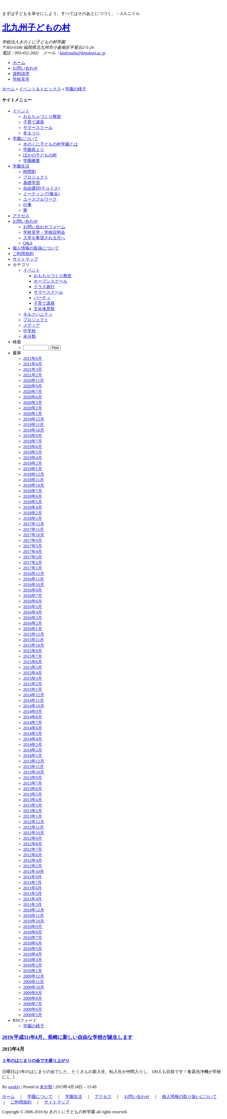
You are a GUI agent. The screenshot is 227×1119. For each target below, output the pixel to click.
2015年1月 (32, 689)
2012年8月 (32, 844)
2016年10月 (33, 584)
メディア (31, 325)
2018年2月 (32, 513)
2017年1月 (32, 568)
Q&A (28, 243)
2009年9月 (32, 993)
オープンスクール (50, 281)
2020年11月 (33, 380)
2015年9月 (32, 651)
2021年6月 (32, 358)
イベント (31, 270)
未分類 (29, 336)
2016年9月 (32, 590)
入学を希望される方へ (44, 238)
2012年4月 (32, 860)
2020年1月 (32, 413)
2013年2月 (32, 811)
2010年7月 (32, 937)
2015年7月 (32, 656)
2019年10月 (33, 430)
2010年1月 (32, 970)
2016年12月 (33, 573)
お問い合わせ (25, 68)
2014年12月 (33, 695)
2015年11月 (33, 640)
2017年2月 (32, 562)
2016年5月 (32, 606)
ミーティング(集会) (41, 193)
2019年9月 (32, 435)
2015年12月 (33, 634)
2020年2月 (32, 408)
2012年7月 (32, 849)
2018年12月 (33, 474)
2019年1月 (32, 469)
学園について (40, 1096)
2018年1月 (32, 518)
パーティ (42, 298)
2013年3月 (32, 805)
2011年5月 (32, 893)
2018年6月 (32, 496)
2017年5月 (32, 546)
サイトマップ (56, 1102)
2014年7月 (32, 722)
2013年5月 (32, 794)
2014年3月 (32, 744)
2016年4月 (32, 612)
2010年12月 (33, 910)
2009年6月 (32, 1009)
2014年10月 (33, 706)
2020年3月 (32, 402)
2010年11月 (33, 915)
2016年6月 (32, 601)
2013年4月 (32, 799)
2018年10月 (33, 485)
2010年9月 (32, 926)
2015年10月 (33, 645)
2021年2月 (32, 375)
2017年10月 (33, 535)
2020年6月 (32, 397)
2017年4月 (32, 551)
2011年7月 (32, 882)
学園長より (33, 149)
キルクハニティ (38, 314)
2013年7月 (32, 783)
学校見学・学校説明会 (44, 232)
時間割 (29, 171)
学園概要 (31, 160)
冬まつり (31, 133)
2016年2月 (32, 623)
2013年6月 (32, 788)
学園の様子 (75, 89)
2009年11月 (33, 982)
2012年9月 (32, 838)
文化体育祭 (44, 309)
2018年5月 (32, 502)
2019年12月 (33, 419)
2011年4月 (32, 899)
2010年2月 (32, 965)
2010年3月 (32, 959)
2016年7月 (32, 595)
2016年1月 (32, 628)
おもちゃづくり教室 (42, 116)
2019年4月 (32, 457)
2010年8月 (32, 932)
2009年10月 (33, 987)
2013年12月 (33, 761)
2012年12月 (33, 822)
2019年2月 (32, 463)
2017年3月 (32, 557)
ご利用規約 (21, 1102)
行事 (27, 205)
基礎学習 (31, 182)
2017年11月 (33, 529)
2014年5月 (32, 733)
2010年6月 (32, 943)
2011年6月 (32, 888)
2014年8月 (32, 717)
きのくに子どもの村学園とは (50, 144)
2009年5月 (32, 1015)
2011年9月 (32, 877)
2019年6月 (32, 446)
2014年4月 (32, 739)
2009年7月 (32, 1004)
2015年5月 (32, 667)
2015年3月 (32, 678)
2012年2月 (32, 866)
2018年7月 (32, 491)
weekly (14, 1087)
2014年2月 (32, 750)
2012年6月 (32, 855)
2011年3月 (32, 904)
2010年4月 (32, 954)
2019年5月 (32, 452)
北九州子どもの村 (36, 27)
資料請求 (21, 73)
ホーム (19, 62)
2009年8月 (32, 998)
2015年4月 (32, 673)
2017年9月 (32, 540)
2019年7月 (32, 441)
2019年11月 (33, 424)
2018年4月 (32, 507)
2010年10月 (33, 921)
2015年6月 (32, 662)
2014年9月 (32, 711)
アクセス (103, 1096)
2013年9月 (32, 777)
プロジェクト (35, 177)
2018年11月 (33, 480)
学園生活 (73, 1096)
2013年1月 (32, 816)
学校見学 (21, 79)
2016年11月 (33, 579)
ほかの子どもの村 (40, 155)
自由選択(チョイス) (41, 188)
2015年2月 (32, 684)
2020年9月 (32, 386)
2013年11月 (33, 766)
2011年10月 (33, 871)
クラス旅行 (44, 286)
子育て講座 (33, 122)
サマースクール (38, 127)
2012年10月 (33, 833)
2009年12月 (33, 976)
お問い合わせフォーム (44, 227)
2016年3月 (32, 617)
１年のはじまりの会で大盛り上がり (35, 1060)
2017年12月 (33, 524)
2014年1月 (32, 755)
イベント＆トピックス (40, 89)
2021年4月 (32, 364)
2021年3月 (32, 369)
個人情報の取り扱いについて (189, 1096)
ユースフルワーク (40, 199)
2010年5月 (32, 948)
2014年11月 (33, 700)
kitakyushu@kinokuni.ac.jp (82, 53)
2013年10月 (33, 772)
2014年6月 (32, 728)
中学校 (29, 331)
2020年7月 (32, 391)
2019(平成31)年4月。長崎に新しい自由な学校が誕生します (67, 1037)
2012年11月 (33, 827)
